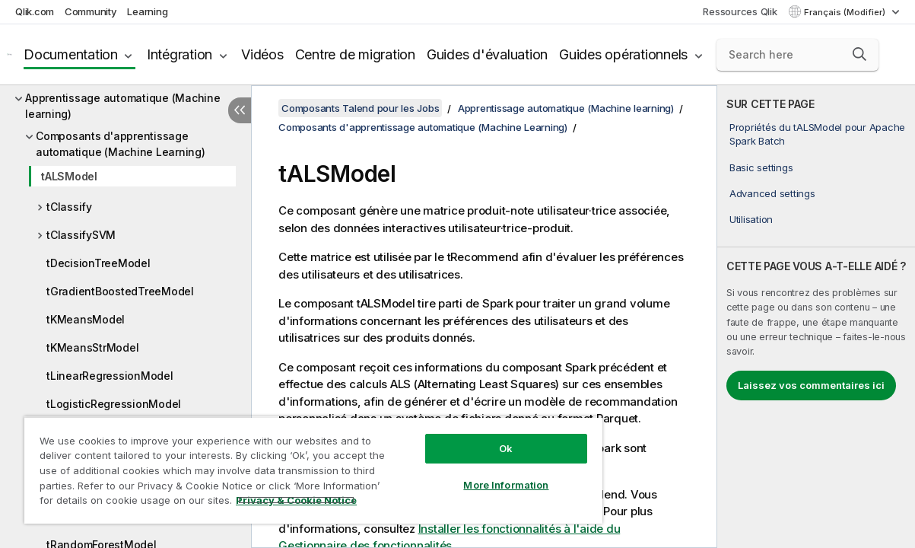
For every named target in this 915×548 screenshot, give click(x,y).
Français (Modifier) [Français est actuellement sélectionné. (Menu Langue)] (846, 12)
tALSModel (69, 176)
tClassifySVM (81, 234)
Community (91, 11)
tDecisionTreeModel (98, 262)
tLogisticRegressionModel (113, 403)
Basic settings (761, 167)
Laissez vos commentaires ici (811, 385)
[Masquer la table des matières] (239, 110)
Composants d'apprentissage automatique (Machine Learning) (120, 143)
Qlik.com (34, 11)
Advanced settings (772, 193)
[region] (289, 464)
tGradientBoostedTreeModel (120, 291)
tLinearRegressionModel (109, 375)
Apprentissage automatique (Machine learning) (123, 105)
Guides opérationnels (623, 54)
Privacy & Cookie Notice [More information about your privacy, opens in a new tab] (128, 503)
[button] (859, 54)
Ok (466, 437)
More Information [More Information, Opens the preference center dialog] (466, 473)
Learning (147, 11)
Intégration (179, 54)
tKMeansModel (85, 319)
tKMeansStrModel (92, 347)
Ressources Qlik (740, 11)
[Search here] (797, 55)
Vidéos (262, 54)
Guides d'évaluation (487, 54)
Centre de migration (355, 54)
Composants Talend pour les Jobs (360, 108)
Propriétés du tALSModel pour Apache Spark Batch (817, 134)
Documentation (71, 54)
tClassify (69, 206)
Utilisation (751, 219)
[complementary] (816, 316)
